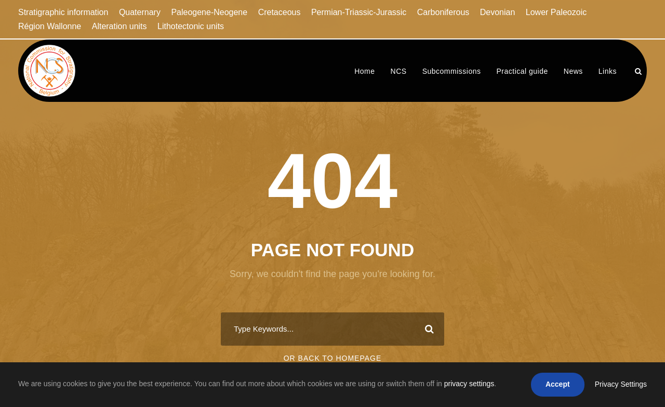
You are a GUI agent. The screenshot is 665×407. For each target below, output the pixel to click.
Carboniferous (443, 12)
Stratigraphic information (63, 12)
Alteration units (119, 26)
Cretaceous (279, 12)
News (573, 71)
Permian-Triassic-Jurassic (358, 12)
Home (364, 71)
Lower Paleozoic (556, 12)
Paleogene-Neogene (209, 12)
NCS (399, 71)
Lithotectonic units (190, 26)
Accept (558, 384)
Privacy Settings (621, 384)
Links (607, 71)
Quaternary (140, 12)
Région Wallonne (49, 26)
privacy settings (469, 383)
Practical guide (522, 71)
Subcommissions (451, 71)
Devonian (497, 12)
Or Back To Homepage (333, 358)
